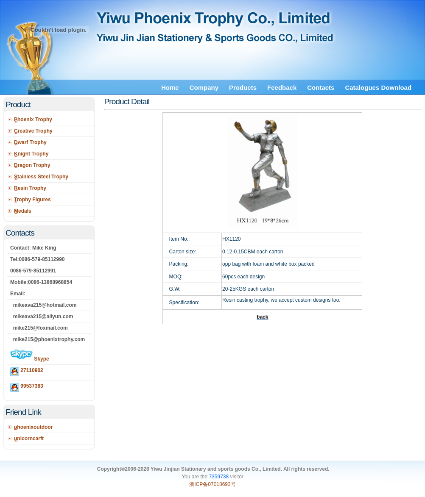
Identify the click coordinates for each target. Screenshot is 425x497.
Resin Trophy (30, 188)
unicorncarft (29, 438)
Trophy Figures (32, 200)
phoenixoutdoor (33, 427)
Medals (22, 211)
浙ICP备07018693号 (212, 484)
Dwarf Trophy (30, 142)
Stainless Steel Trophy (41, 177)
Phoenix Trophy (33, 119)
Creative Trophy (33, 131)
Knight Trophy (31, 154)
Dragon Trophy (32, 165)
